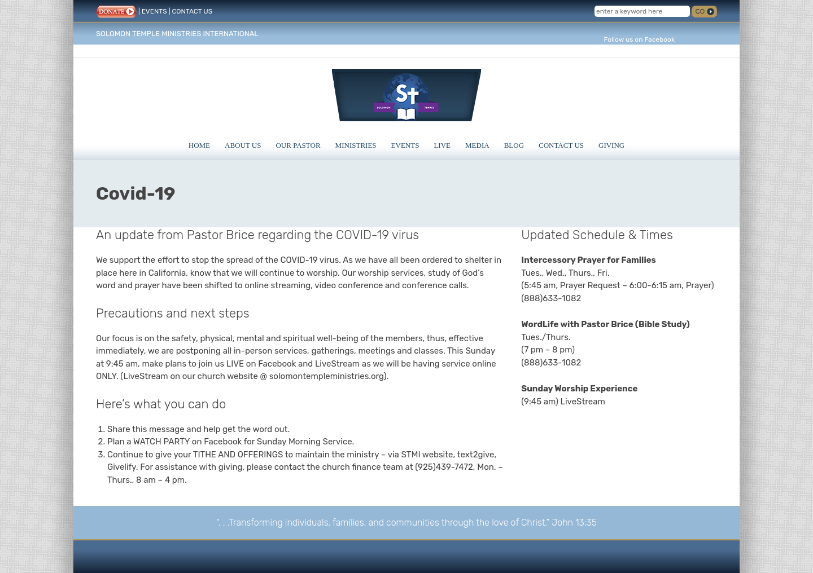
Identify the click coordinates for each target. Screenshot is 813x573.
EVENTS (154, 11)
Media (477, 145)
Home (199, 145)
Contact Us (561, 145)
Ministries (356, 145)
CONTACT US (192, 11)
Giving (611, 145)
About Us (243, 145)
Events (405, 145)
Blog (514, 145)
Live (442, 145)
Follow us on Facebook (639, 39)
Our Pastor (298, 145)
